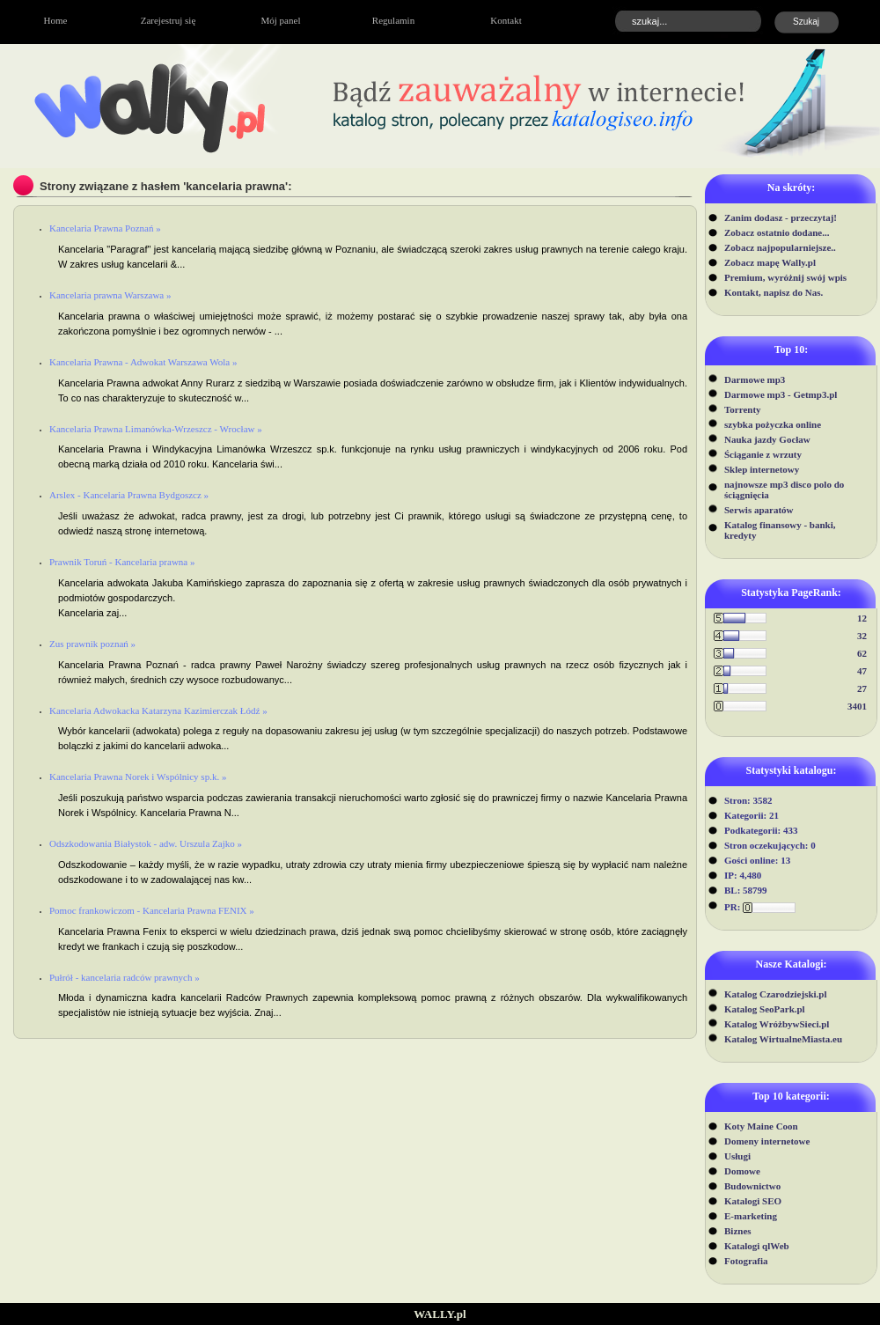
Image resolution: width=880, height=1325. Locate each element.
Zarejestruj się (168, 20)
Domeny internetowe (767, 1141)
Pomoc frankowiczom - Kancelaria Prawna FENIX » (151, 910)
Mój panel (281, 20)
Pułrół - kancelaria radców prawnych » (124, 977)
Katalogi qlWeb (756, 1245)
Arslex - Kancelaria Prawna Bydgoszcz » (129, 495)
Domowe (742, 1171)
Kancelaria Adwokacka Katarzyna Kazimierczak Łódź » (158, 710)
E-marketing (750, 1216)
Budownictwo (752, 1186)
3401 (857, 706)
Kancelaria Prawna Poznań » (105, 228)
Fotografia (745, 1260)
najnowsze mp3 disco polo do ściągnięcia (784, 489)
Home (56, 20)
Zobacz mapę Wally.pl (770, 262)
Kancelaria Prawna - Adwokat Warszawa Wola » (143, 362)
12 (862, 618)
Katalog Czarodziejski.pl (775, 994)
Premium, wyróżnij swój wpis (785, 277)
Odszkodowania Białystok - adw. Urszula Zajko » (145, 843)
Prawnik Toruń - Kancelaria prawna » (122, 561)
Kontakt (505, 20)
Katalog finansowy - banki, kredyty (780, 530)
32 (862, 635)
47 (862, 671)
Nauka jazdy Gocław (767, 439)
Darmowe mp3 (754, 379)
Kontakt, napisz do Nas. (773, 292)
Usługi (737, 1156)
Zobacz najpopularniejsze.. (780, 247)
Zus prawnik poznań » (92, 643)
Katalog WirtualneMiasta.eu (783, 1039)
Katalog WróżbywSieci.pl (776, 1024)
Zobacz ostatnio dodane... (777, 232)
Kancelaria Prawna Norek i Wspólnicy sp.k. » (137, 776)
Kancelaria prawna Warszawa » (110, 295)
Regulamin (393, 20)
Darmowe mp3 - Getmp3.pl (780, 394)
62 (862, 653)
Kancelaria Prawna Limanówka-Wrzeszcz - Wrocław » (155, 428)
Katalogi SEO (752, 1201)
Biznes (738, 1231)
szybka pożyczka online (772, 424)
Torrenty (742, 409)
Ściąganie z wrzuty (763, 454)
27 (862, 688)
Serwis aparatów (759, 509)
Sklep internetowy (761, 469)
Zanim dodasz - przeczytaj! (780, 217)
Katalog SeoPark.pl (764, 1009)
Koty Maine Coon (761, 1126)
